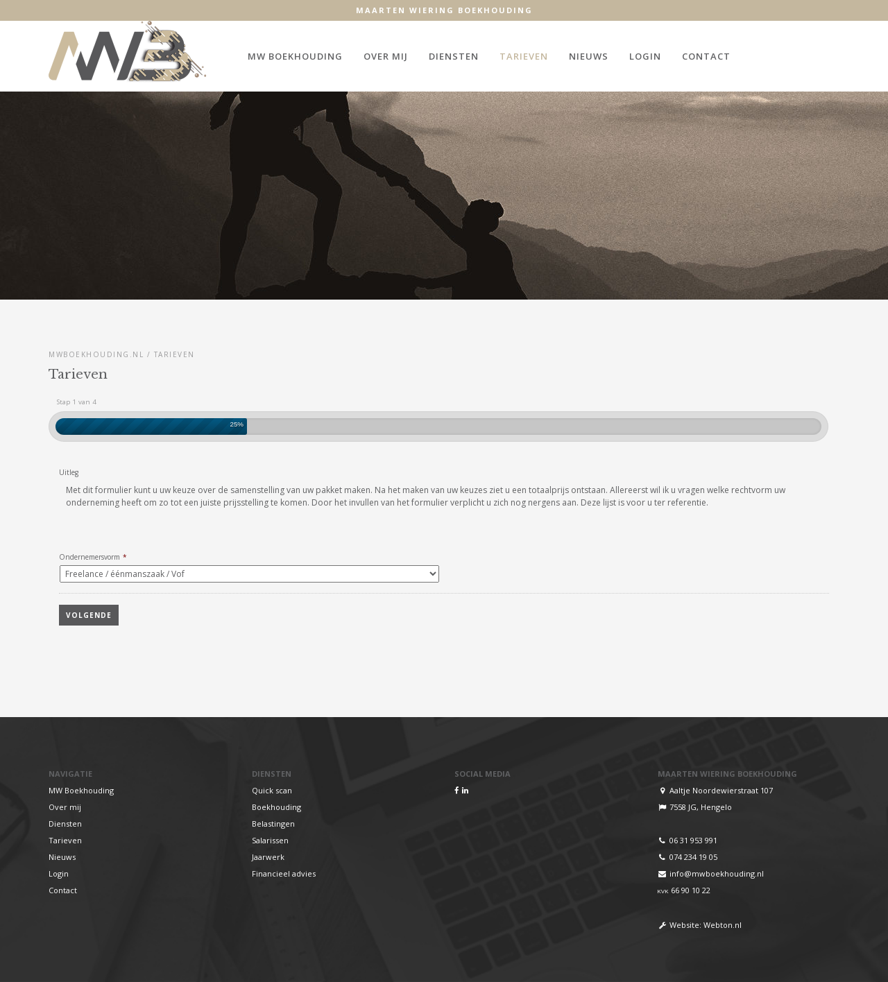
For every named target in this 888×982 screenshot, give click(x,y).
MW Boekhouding (295, 56)
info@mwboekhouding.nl (716, 873)
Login (645, 56)
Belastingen (273, 823)
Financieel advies (284, 873)
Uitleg (68, 472)
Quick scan (272, 790)
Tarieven (524, 56)
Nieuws (588, 56)
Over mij (386, 56)
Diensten (454, 56)
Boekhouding (276, 807)
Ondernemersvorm (93, 557)
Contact (706, 56)
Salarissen (270, 840)
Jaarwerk (268, 857)
